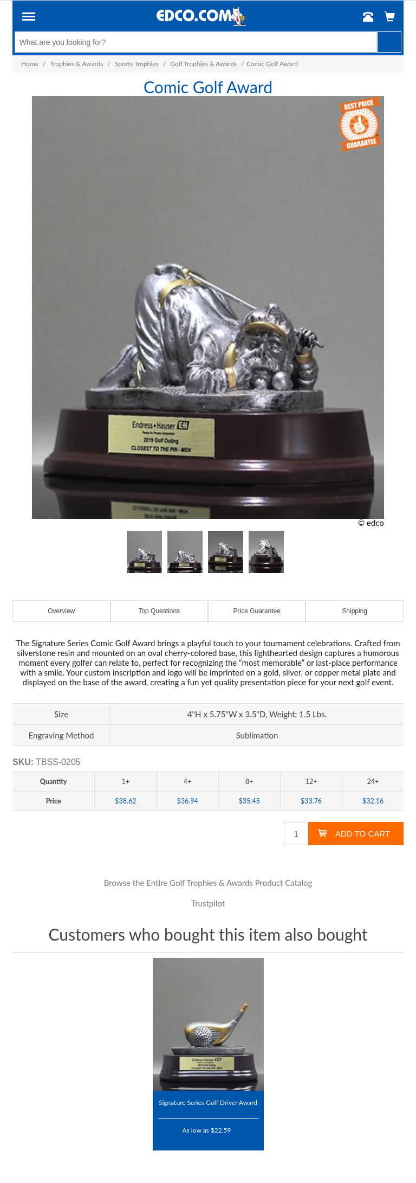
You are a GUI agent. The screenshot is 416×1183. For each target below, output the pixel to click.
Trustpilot (208, 903)
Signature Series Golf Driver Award (208, 1102)
